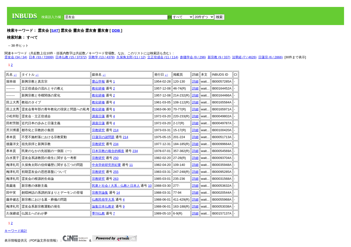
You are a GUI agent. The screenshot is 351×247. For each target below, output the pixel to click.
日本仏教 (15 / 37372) (71, 57)
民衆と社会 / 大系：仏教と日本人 (116, 185)
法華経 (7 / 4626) (244, 57)
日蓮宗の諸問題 (103, 137)
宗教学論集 (100, 192)
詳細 (195, 81)
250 (115, 158)
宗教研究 (98, 130)
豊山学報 (98, 81)
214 (115, 130)
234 (115, 144)
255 (115, 172)
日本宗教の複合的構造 (108, 151)
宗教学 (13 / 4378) (101, 57)
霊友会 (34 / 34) (15, 57)
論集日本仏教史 (103, 206)
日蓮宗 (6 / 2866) (270, 57)
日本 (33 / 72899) (41, 57)
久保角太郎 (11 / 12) (131, 57)
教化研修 (98, 88)
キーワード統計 (15, 231)
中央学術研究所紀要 (106, 165)
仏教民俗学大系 (103, 199)
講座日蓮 (98, 116)
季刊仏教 (98, 213)
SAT (54, 30)
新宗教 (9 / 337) (219, 57)
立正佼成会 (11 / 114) (162, 57)
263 (115, 179)
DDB (116, 30)
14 (118, 192)
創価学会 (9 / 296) (193, 57)
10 (150, 185)
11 (131, 165)
